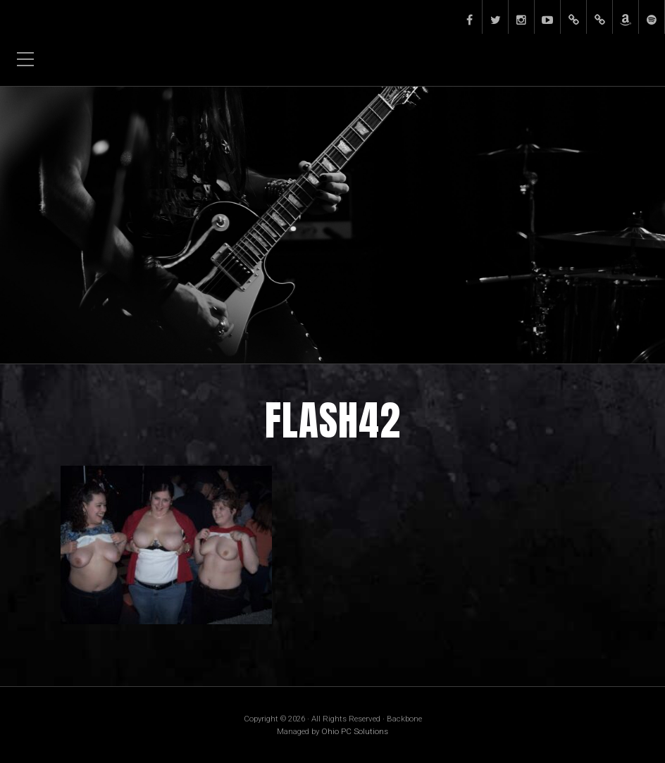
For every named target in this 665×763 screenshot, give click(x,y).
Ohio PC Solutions (354, 731)
